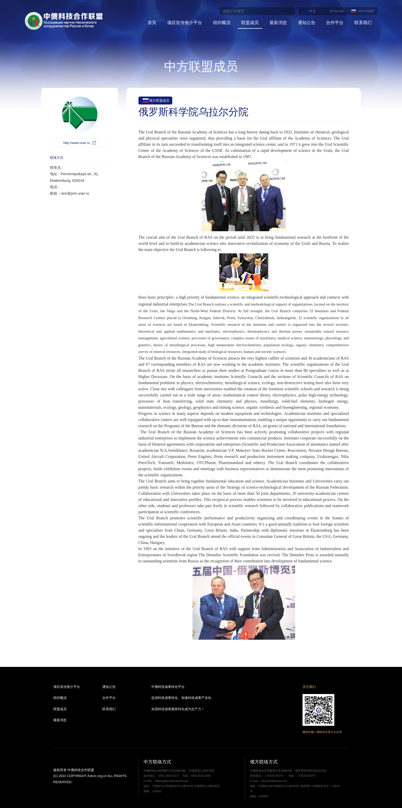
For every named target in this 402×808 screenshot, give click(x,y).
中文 (312, 11)
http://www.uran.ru (76, 143)
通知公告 (306, 22)
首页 (152, 22)
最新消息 (278, 22)
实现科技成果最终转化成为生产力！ (178, 709)
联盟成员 (250, 22)
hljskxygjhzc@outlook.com (171, 780)
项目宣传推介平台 (184, 22)
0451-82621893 (201, 775)
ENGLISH (337, 11)
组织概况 (221, 22)
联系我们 (363, 22)
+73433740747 (274, 775)
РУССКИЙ (366, 11)
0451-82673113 (168, 775)
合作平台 (335, 22)
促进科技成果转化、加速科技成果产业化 (181, 698)
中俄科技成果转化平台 (168, 687)
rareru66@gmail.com (274, 780)
